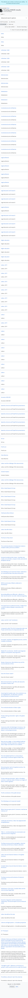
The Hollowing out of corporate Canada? (10, 806)
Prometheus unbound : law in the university (11, 984)
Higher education (5, 240)
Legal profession (5, 157)
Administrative (4, 75)
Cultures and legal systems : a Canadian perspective (13, 927)
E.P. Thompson (4, 935)
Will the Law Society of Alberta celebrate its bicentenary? (11, 586)
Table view (10, 24)
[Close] (26, 2)
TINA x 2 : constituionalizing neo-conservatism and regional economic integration (13, 837)
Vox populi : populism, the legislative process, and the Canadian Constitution (14, 645)
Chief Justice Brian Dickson (7, 513)
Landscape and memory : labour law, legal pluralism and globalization (13, 826)
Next (17, 986)
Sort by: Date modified (10, 26)
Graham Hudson (5, 471)
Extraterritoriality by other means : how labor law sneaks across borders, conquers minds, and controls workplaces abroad (14, 559)
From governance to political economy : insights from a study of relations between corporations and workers (14, 612)
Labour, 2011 (4, 265)
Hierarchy (12, 21)
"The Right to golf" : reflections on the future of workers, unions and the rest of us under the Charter (13, 971)
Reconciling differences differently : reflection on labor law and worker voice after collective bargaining (14, 597)
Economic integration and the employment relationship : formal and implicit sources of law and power (13, 906)
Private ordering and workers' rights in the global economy (13, 721)
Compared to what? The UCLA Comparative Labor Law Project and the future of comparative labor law (14, 633)
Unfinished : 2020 (5, 50)
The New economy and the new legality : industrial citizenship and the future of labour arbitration (13, 848)
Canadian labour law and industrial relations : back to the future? (14, 871)
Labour (3, 314)
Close (8, 8)
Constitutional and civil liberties (8, 108)
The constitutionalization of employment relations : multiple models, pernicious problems (13, 546)
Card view (3, 24)
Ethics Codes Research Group (8, 488)
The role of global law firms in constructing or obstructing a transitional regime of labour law (12, 761)
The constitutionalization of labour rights (11, 712)
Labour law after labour (6, 529)
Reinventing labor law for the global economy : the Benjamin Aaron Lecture (13, 772)
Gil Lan (2, 438)
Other (2, 33)
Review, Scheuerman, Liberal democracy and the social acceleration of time (12, 667)
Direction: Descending (22, 26)
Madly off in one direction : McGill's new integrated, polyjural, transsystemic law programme (13, 656)
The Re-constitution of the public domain (11, 797)
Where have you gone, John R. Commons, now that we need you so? (14, 814)
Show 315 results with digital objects (18, 29)
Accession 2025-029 (5, 397)
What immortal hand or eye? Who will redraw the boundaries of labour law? (13, 687)
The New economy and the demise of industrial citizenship (12, 882)
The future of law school (7, 537)
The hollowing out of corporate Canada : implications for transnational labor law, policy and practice (13, 572)
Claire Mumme (4, 455)
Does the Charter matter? (7, 678)
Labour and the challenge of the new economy (12, 463)
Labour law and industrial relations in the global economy (12, 860)
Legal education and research (8, 190)
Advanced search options (8, 18)
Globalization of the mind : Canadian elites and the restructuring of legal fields (13, 894)
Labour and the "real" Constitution (9, 625)
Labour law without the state (8, 919)
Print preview (4, 21)
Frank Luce (3, 447)
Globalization (4, 91)
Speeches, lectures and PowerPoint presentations (13, 405)
